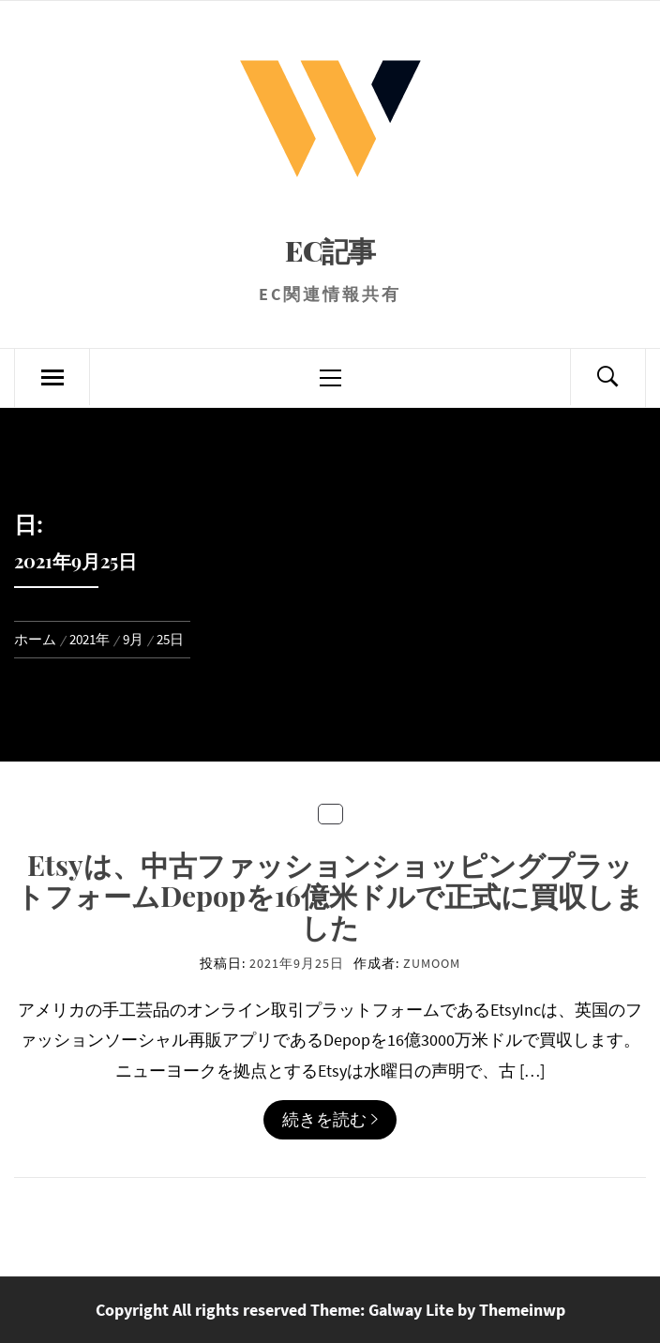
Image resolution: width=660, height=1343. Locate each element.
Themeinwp (522, 1309)
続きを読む (330, 1119)
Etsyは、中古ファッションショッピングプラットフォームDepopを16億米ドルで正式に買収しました (330, 895)
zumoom (431, 963)
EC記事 (329, 250)
